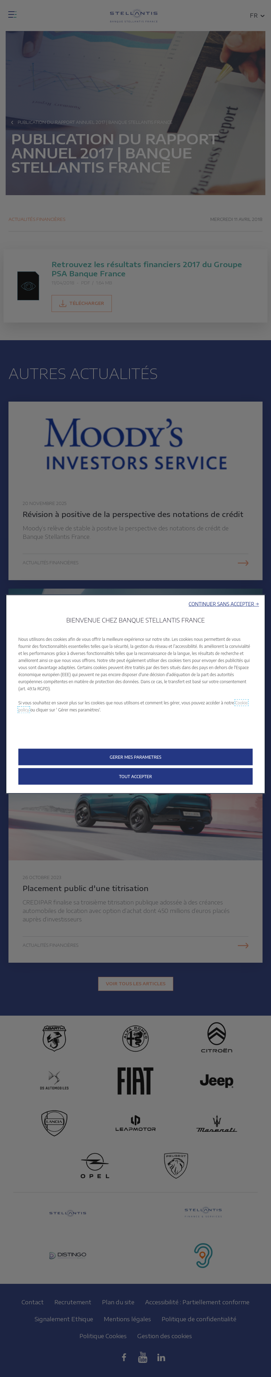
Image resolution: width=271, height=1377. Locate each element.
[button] (224, 604)
